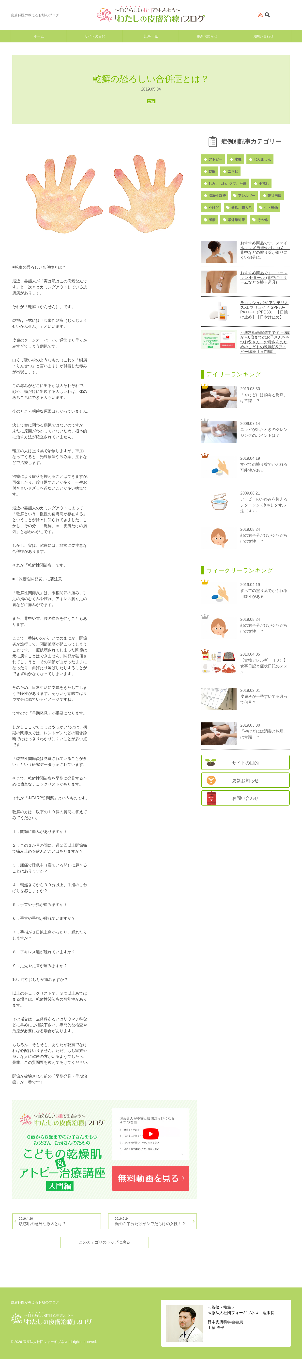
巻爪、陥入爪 (241, 208)
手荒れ (264, 183)
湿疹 (212, 220)
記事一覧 (151, 36)
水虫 (238, 159)
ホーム (39, 36)
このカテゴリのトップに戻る (104, 1242)
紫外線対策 (236, 220)
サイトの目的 (95, 36)
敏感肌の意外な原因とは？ (56, 1221)
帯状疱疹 (274, 196)
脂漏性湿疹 (217, 196)
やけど (214, 208)
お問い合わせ (263, 36)
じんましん (262, 159)
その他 (262, 220)
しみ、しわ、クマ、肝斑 (227, 183)
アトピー (215, 159)
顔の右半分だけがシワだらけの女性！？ (152, 1221)
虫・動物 (271, 208)
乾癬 (212, 171)
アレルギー (246, 196)
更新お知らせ (207, 36)
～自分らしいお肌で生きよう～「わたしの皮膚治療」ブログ (151, 14)
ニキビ (233, 171)
